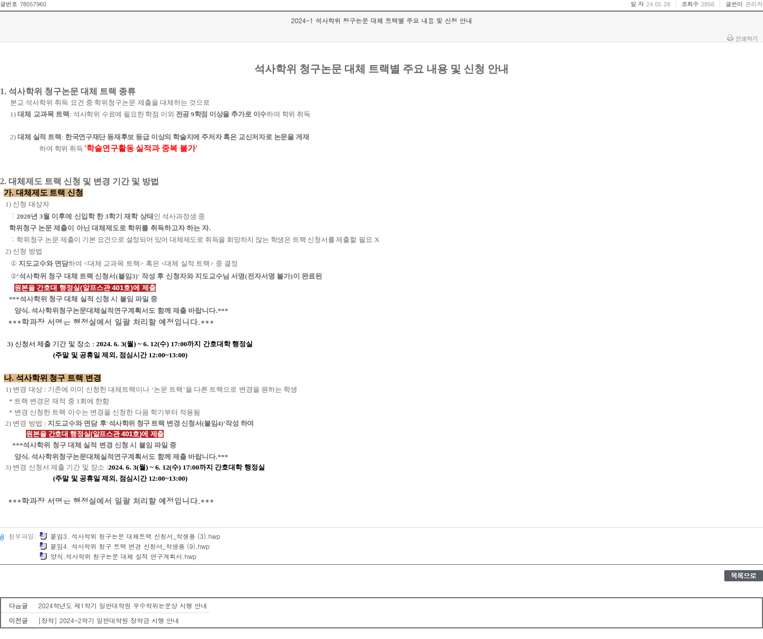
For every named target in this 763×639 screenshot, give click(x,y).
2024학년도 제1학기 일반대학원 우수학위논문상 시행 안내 (122, 605)
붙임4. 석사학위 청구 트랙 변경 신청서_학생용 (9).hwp (124, 546)
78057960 (33, 4)
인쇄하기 (746, 38)
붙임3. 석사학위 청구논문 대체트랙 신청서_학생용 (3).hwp (129, 536)
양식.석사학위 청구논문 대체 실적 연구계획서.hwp (118, 556)
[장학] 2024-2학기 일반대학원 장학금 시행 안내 (108, 620)
